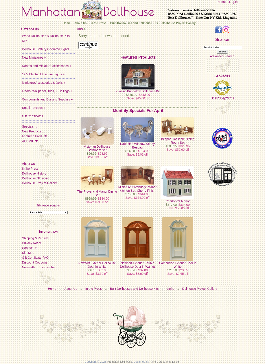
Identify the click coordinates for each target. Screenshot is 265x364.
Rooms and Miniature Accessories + (46, 66)
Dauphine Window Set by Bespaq (137, 145)
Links (170, 288)
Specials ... (29, 126)
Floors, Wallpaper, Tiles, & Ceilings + (47, 91)
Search (222, 39)
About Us (80, 23)
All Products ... (32, 141)
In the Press (98, 23)
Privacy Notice (32, 243)
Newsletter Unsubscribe (38, 267)
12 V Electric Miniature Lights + (43, 74)
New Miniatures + (34, 57)
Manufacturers (48, 205)
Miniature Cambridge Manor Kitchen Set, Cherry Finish (137, 188)
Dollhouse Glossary (35, 178)
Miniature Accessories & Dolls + (43, 82)
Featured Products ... (36, 136)
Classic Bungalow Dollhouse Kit (138, 91)
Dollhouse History (34, 173)
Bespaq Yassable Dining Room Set (177, 140)
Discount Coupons (34, 262)
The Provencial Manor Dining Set (97, 193)
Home (221, 2)
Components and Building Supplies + (47, 99)
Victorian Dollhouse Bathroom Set (97, 148)
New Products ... (33, 131)
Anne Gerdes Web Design (165, 361)
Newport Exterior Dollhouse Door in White (97, 264)
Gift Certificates (32, 116)
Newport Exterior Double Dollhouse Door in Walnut (137, 264)
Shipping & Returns (35, 238)
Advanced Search (222, 56)
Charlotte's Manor (178, 201)
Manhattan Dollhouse (119, 361)
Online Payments (222, 98)
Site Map (28, 252)
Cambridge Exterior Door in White (177, 264)
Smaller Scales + (33, 108)
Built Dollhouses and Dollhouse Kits (134, 23)
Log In (233, 2)
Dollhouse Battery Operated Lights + (47, 49)
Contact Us (29, 248)
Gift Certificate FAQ (35, 257)
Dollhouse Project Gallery (178, 23)
